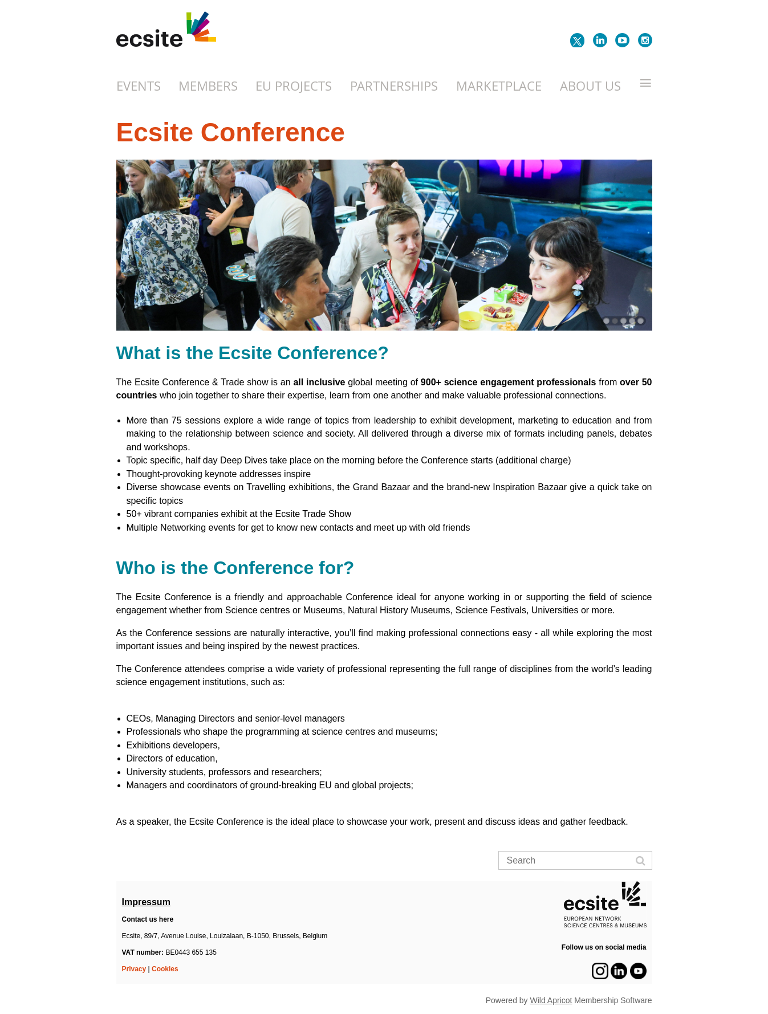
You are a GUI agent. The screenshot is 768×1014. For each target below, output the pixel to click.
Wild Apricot (551, 1000)
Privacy (134, 969)
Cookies (165, 969)
